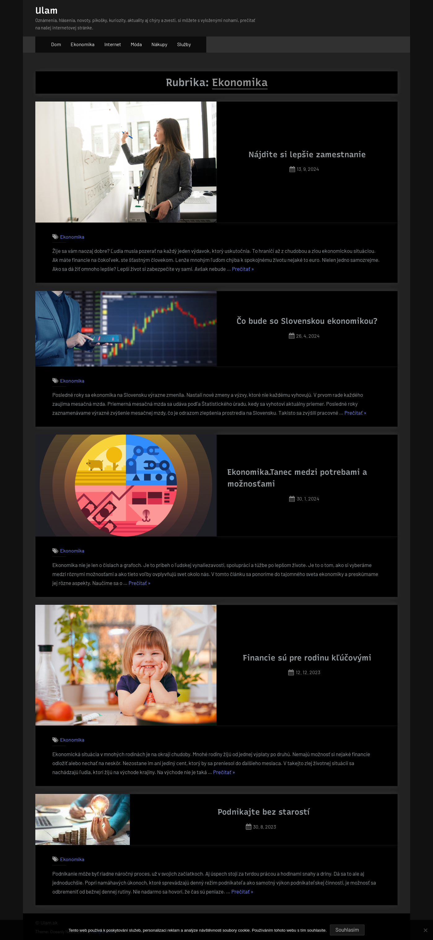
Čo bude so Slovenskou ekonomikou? (307, 321)
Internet (112, 44)
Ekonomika (82, 44)
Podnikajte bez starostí (264, 812)
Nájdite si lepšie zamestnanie (307, 154)
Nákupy (159, 44)
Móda (136, 44)
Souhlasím (347, 929)
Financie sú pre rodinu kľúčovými (307, 657)
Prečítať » (243, 269)
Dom (56, 44)
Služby (184, 44)
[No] (425, 930)
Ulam (46, 10)
